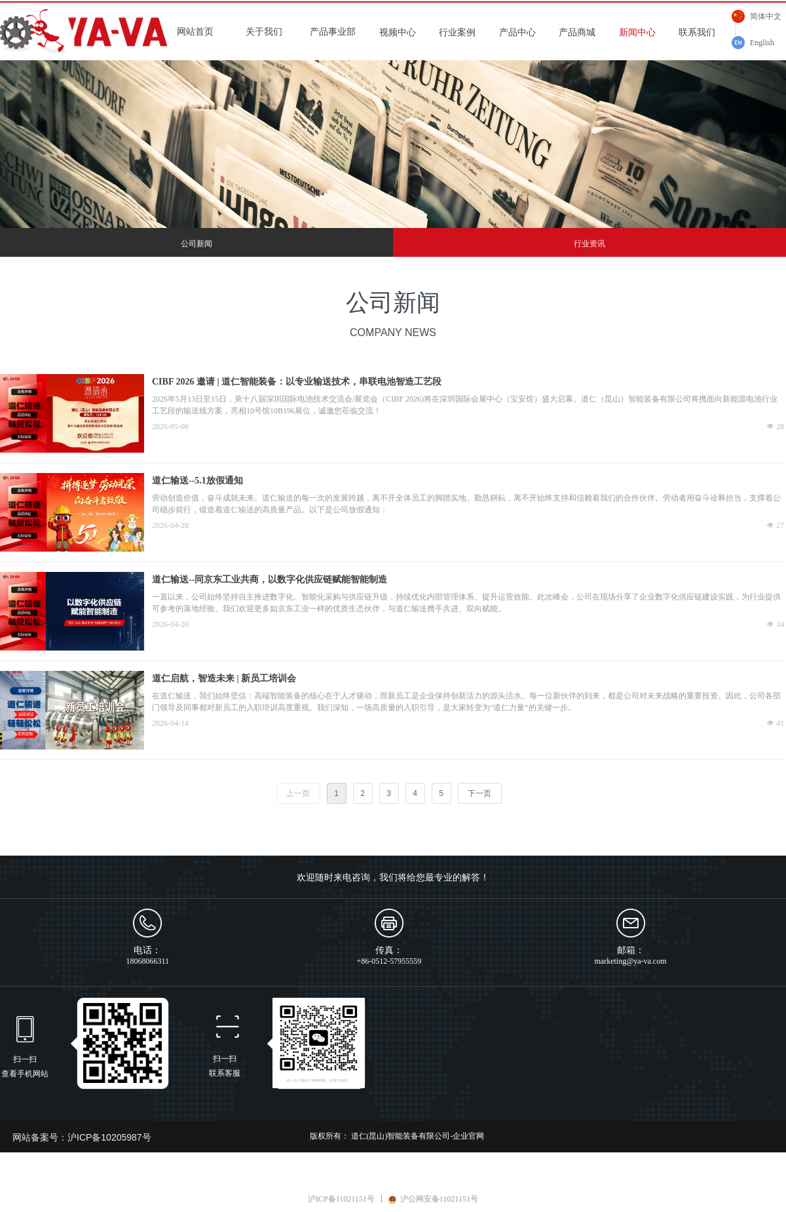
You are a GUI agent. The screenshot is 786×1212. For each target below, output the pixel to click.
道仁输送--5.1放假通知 (197, 480)
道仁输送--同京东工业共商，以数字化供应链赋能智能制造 (269, 579)
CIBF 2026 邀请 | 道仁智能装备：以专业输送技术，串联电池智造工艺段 (296, 382)
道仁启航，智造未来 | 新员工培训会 (224, 678)
